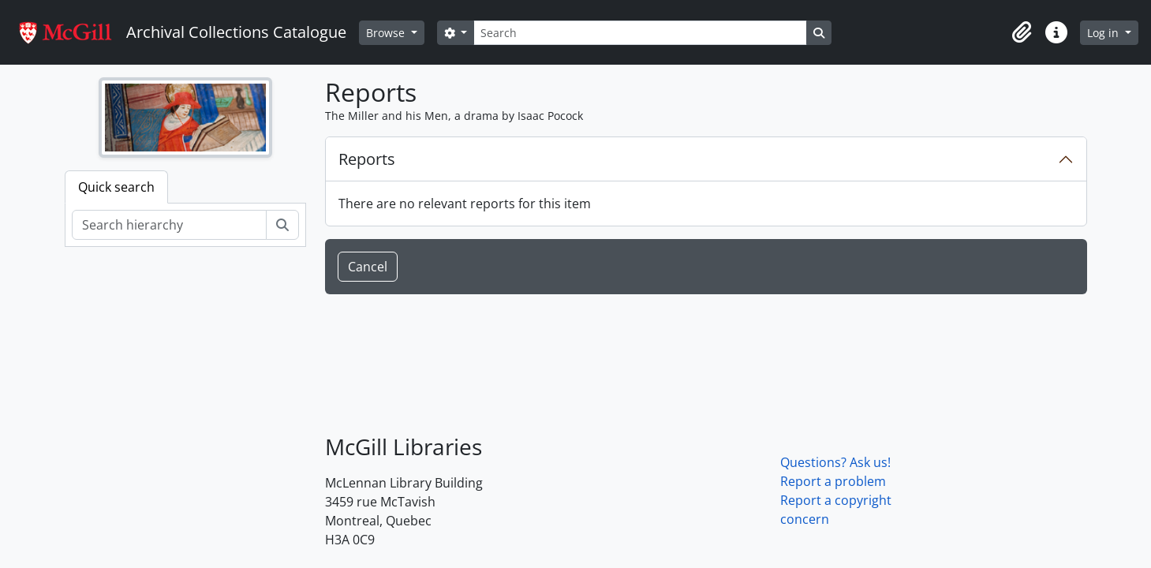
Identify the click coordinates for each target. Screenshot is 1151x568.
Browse (387, 32)
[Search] (639, 33)
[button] (1021, 32)
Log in (1104, 32)
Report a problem (833, 481)
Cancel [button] (367, 266)
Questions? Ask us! (835, 462)
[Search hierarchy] (169, 225)
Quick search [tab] (116, 187)
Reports (366, 159)
